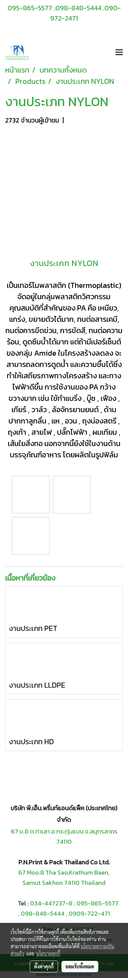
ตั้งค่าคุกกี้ (44, 966)
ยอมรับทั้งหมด (80, 966)
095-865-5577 (97, 903)
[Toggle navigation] (119, 52)
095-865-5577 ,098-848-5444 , (56, 8)
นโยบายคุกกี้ (48, 953)
